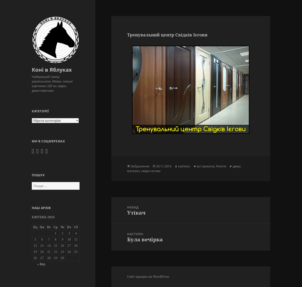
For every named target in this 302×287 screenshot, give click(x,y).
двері (237, 166)
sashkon (184, 166)
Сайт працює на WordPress (148, 276)
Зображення (140, 166)
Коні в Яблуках (52, 69)
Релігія (221, 166)
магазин (133, 171)
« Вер (41, 264)
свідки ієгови (150, 171)
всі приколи (206, 166)
